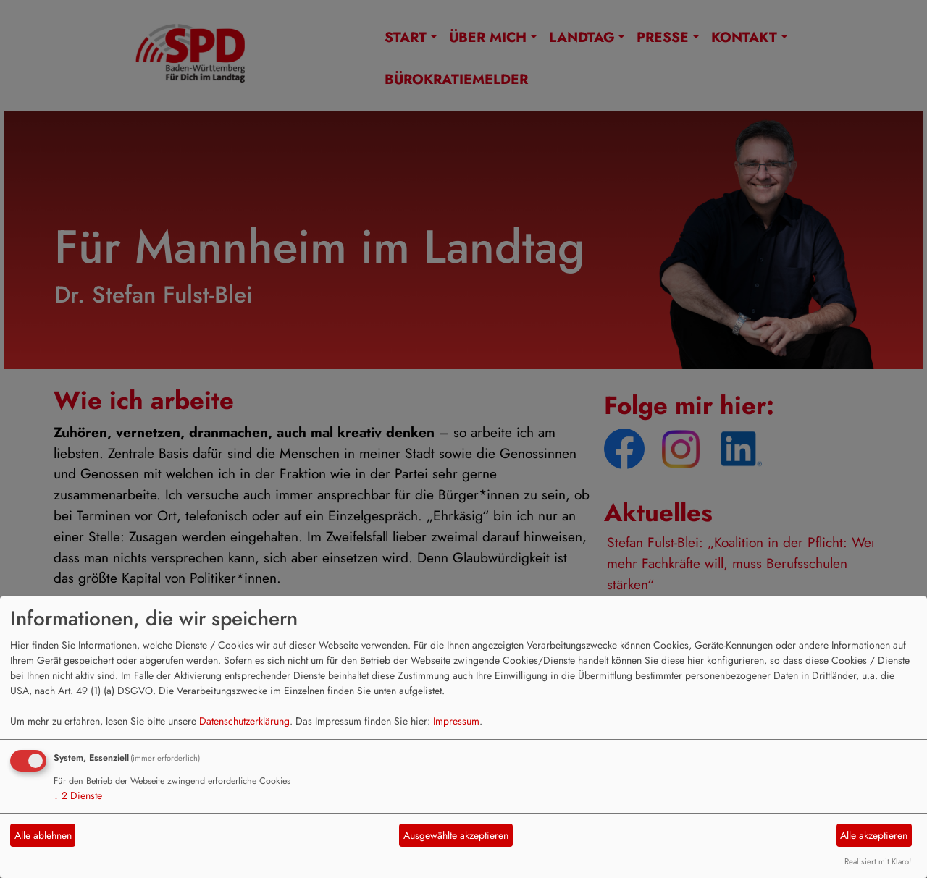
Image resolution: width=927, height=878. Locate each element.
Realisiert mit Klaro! (877, 861)
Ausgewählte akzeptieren (455, 835)
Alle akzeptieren (873, 835)
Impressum (456, 721)
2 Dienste (78, 795)
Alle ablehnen (43, 835)
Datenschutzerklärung (244, 721)
